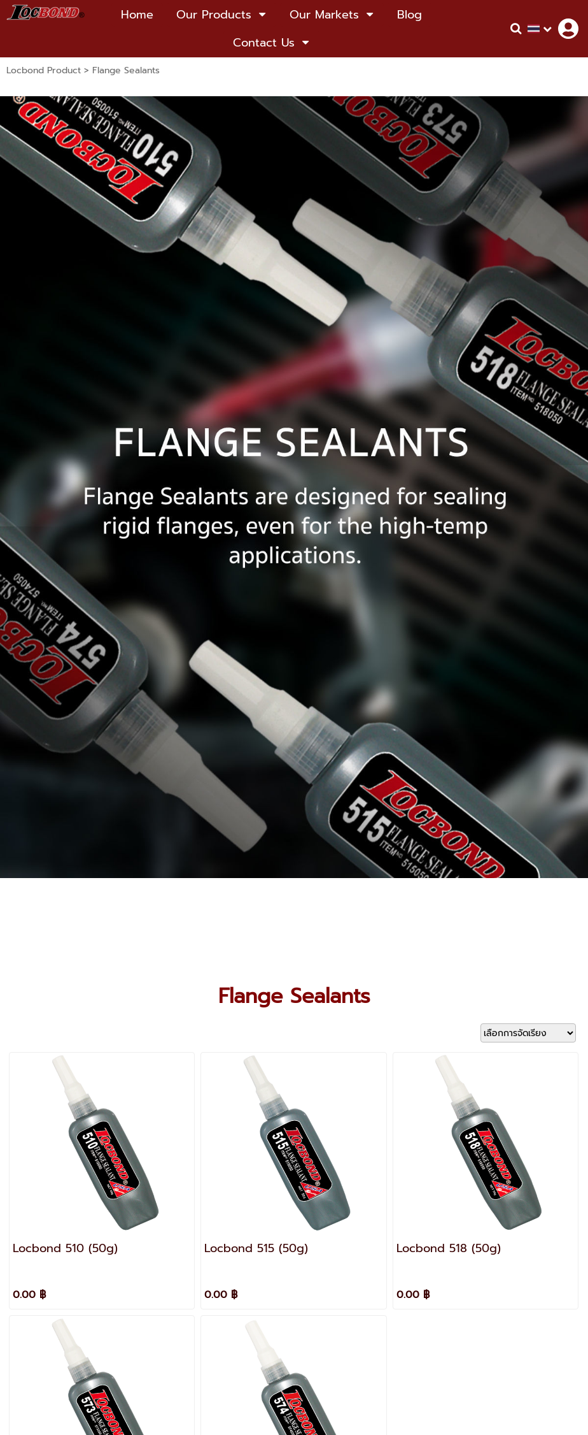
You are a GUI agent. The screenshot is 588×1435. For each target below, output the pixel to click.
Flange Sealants (126, 70)
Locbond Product (43, 70)
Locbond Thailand (318, 1210)
